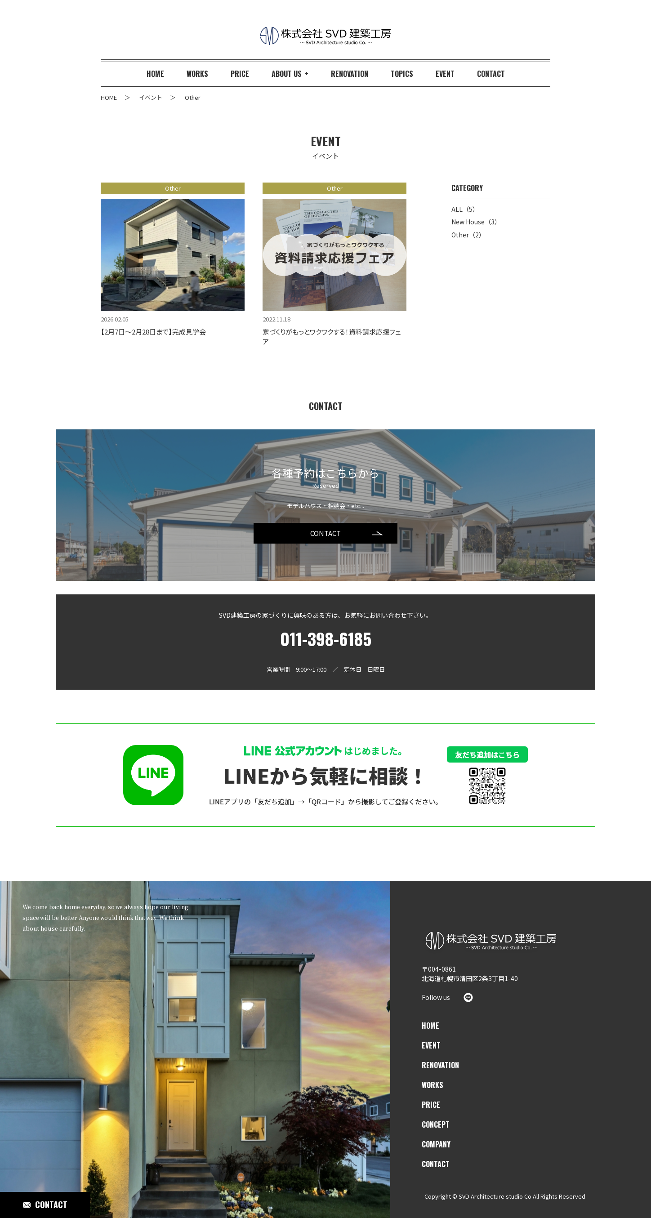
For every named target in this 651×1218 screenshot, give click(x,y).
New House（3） (476, 222)
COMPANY (436, 1144)
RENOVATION (440, 1065)
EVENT (431, 1045)
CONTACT (325, 533)
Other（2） (468, 235)
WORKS (432, 1085)
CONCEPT (436, 1124)
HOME (430, 1025)
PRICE (431, 1104)
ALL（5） (465, 209)
